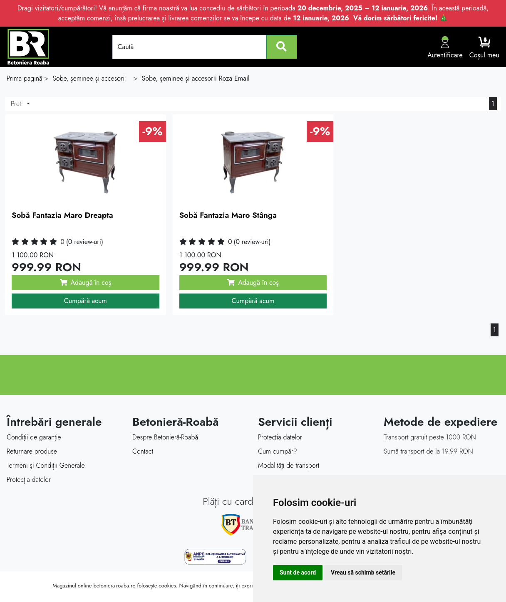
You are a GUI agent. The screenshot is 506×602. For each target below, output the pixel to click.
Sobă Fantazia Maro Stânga (228, 215)
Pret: (18, 104)
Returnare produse (32, 451)
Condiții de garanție (34, 437)
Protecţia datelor (280, 437)
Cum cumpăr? (277, 451)
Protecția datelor (29, 479)
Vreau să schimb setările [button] (363, 572)
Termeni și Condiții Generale (46, 465)
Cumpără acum (85, 301)
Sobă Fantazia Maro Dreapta (62, 215)
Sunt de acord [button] (298, 572)
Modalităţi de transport (288, 465)
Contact (142, 451)
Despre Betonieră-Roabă (165, 437)
